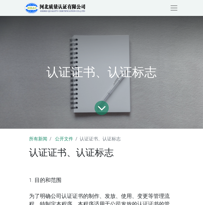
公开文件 (64, 139)
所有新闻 (38, 139)
